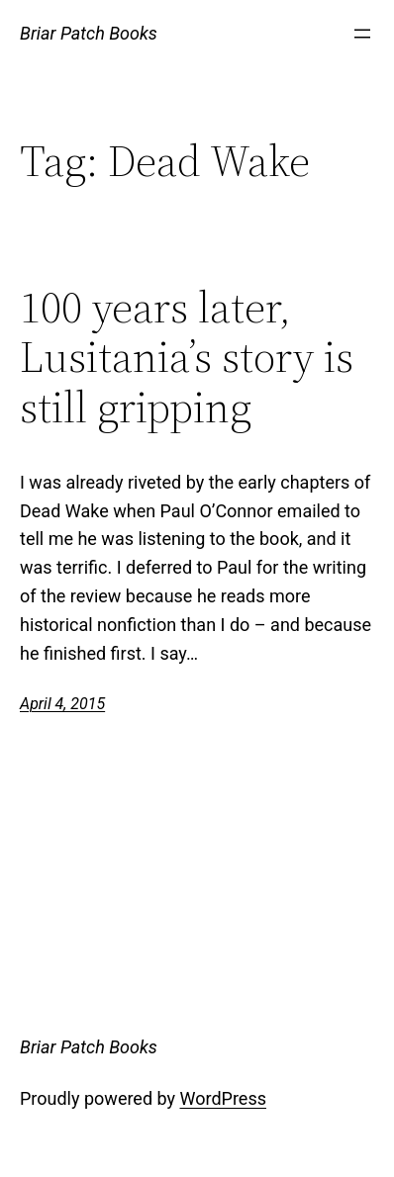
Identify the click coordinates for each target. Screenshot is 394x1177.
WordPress (223, 1098)
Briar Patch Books (88, 33)
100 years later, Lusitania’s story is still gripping (186, 358)
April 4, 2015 (62, 703)
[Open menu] (362, 33)
